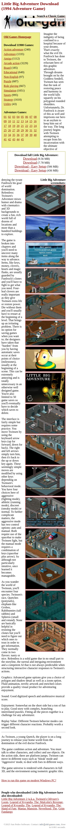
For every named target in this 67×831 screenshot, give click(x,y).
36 (18, 134)
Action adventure (14, 49)
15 (30, 121)
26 (9, 130)
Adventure (10, 54)
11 (13, 121)
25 (5, 130)
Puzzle (7, 81)
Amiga (8, 58)
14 (26, 121)
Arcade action (12, 63)
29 (22, 130)
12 (17, 121)
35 (13, 134)
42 (9, 139)
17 (5, 125)
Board (7, 67)
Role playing (11, 85)
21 (22, 125)
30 (26, 130)
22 (26, 125)
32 (35, 130)
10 (9, 121)
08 (35, 116)
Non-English (11, 76)
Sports (7, 94)
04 (18, 116)
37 (22, 134)
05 (22, 116)
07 (30, 116)
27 (13, 130)
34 (9, 134)
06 (26, 116)
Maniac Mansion (27, 808)
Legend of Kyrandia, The (15, 805)
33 (5, 134)
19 (13, 125)
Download (30, 158)
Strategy (8, 99)
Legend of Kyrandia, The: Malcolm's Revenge (36, 802)
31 (30, 130)
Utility (7, 104)
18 (9, 125)
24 (35, 125)
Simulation (10, 90)
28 (18, 130)
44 (18, 139)
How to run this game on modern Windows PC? (28, 780)
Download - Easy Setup (30, 166)
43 (13, 139)
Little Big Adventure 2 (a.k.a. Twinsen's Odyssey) (29, 798)
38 (26, 134)
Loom (4, 802)
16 (35, 121)
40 (35, 134)
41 (5, 139)
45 (22, 139)
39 (30, 134)
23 (30, 125)
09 (5, 121)
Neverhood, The (48, 808)
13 (22, 121)
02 (9, 116)
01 (5, 116)
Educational (10, 72)
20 (18, 125)
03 (13, 116)
